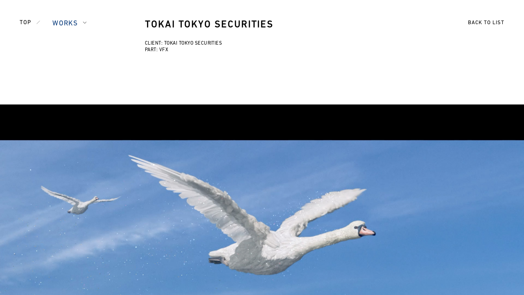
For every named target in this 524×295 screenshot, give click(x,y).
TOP (25, 23)
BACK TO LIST (486, 22)
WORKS (65, 23)
